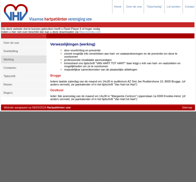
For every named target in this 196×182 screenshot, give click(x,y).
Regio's (8, 92)
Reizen (8, 84)
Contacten (10, 67)
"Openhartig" (154, 6)
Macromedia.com (90, 31)
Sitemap (187, 107)
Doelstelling (11, 51)
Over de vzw (134, 6)
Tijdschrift (9, 76)
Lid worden (174, 6)
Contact (189, 6)
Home (117, 6)
